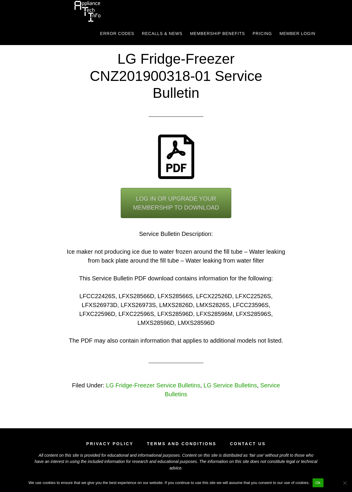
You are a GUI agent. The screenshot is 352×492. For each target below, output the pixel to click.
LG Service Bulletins (230, 385)
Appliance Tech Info (87, 11)
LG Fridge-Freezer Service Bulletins (153, 385)
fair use (256, 455)
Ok (318, 482)
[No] (345, 483)
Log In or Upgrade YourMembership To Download (176, 203)
